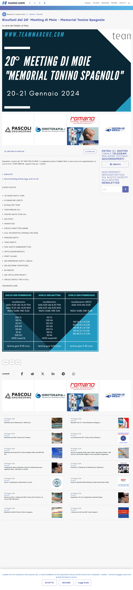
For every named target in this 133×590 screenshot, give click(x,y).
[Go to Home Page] (27, 14)
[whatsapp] (74, 374)
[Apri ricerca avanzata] (88, 3)
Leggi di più (83, 583)
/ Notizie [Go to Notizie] (31, 14)
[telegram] (63, 374)
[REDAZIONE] (105, 3)
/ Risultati (39, 14)
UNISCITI (115, 164)
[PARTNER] (114, 3)
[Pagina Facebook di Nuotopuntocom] (29, 3)
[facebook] (22, 374)
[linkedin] (53, 374)
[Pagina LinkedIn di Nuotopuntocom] (39, 3)
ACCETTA (49, 583)
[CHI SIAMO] (96, 3)
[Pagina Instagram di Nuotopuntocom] (34, 3)
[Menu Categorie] (129, 3)
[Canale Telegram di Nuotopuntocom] (44, 3)
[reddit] (32, 374)
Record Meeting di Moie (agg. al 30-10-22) (21, 179)
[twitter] (43, 374)
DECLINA (66, 583)
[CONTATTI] (122, 3)
